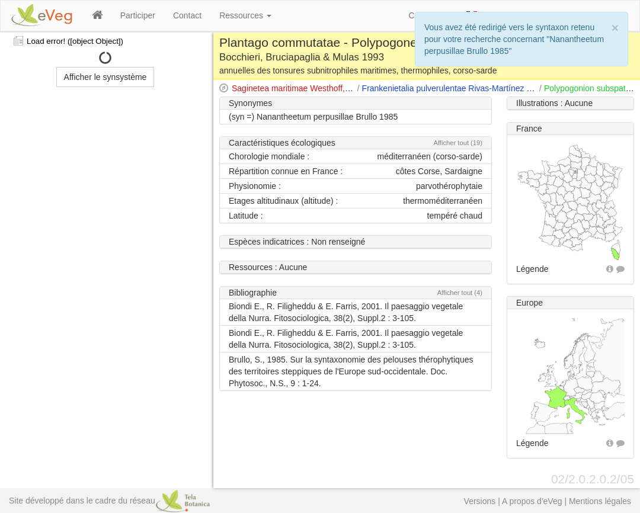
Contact (187, 15)
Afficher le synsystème (105, 77)
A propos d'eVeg (532, 501)
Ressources (245, 15)
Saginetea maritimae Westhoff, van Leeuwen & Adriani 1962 (342, 88)
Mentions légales (600, 501)
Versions (480, 501)
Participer (137, 15)
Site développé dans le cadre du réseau (109, 500)
